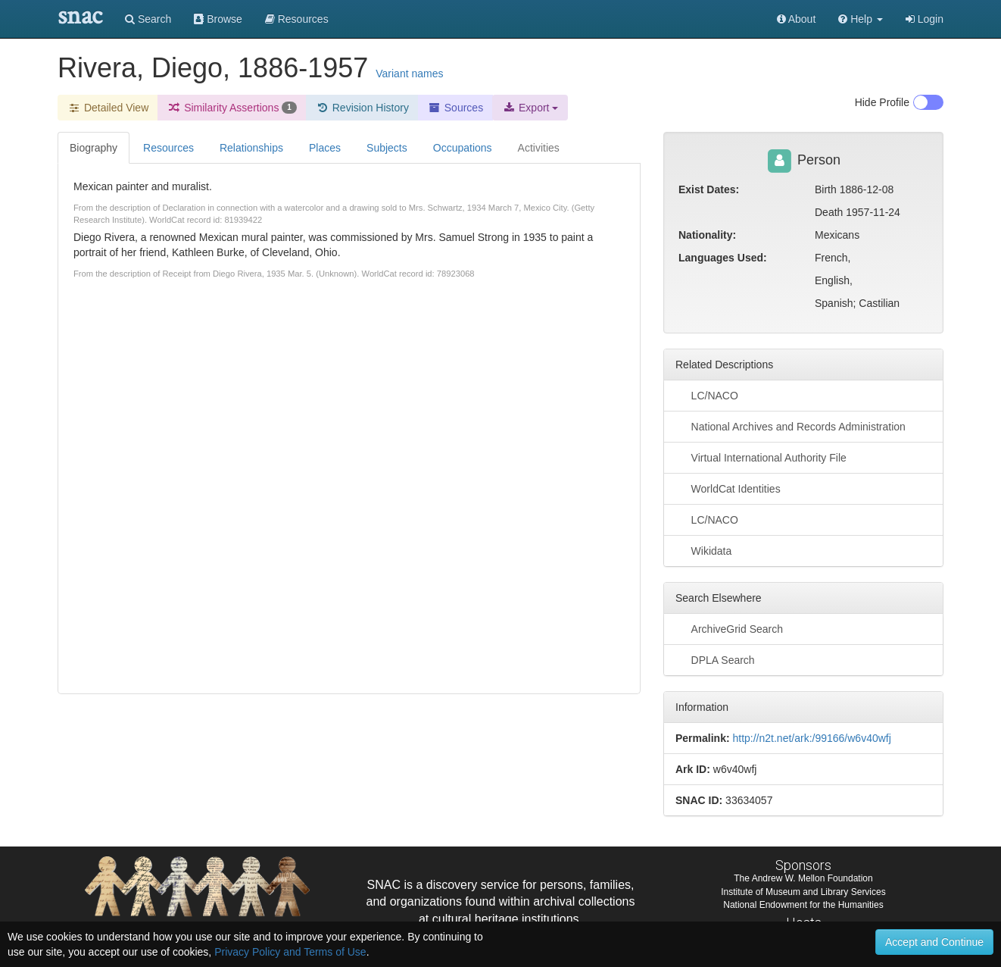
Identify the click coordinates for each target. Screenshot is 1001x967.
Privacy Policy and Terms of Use (290, 952)
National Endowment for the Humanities (803, 905)
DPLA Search (715, 659)
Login (924, 19)
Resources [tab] (168, 148)
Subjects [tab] (386, 148)
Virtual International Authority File (761, 457)
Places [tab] (325, 148)
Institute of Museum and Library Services (803, 892)
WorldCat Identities (728, 488)
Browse (218, 19)
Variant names (409, 73)
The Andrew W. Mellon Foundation (803, 878)
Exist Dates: (708, 189)
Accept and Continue (934, 942)
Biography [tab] (93, 148)
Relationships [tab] (251, 148)
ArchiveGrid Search (729, 628)
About (796, 19)
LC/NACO (706, 395)
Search (148, 19)
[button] (860, 19)
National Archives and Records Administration (790, 426)
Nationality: (707, 235)
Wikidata (703, 550)
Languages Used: (722, 258)
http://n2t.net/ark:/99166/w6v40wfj (811, 738)
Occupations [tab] (462, 148)
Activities (539, 148)
